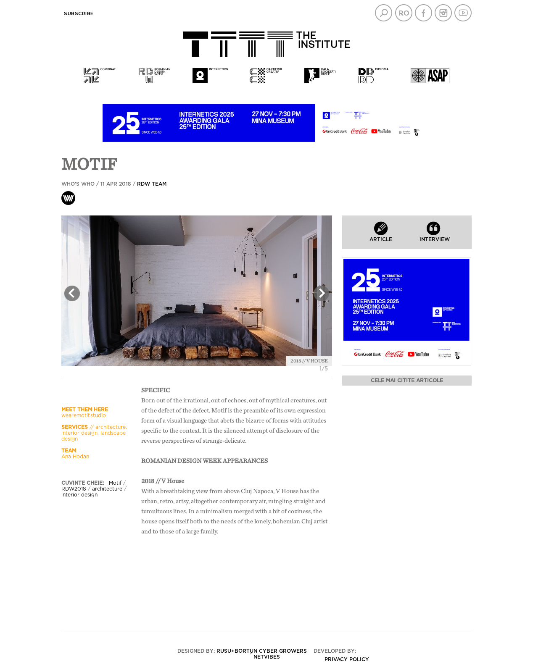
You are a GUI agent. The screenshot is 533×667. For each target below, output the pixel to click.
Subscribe (79, 13)
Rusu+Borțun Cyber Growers (261, 651)
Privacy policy (347, 659)
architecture (107, 488)
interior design (79, 494)
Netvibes (266, 656)
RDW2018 (73, 488)
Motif (115, 483)
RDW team (151, 183)
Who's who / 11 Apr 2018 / (113, 183)
